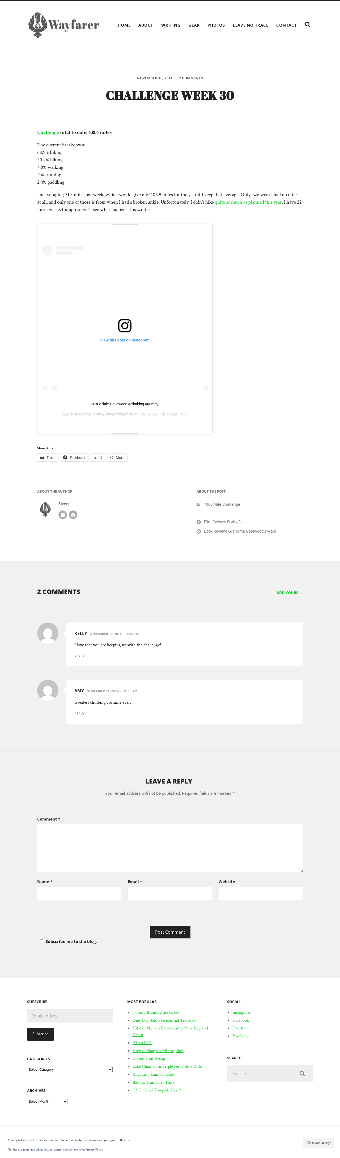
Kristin (97, 415)
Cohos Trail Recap (149, 1059)
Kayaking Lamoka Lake (153, 1075)
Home (124, 25)
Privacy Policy (94, 1150)
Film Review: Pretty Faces (226, 522)
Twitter (239, 1029)
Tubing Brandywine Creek (156, 1013)
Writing (170, 25)
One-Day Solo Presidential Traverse (164, 1021)
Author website (73, 515)
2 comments (193, 78)
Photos (216, 25)
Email (135, 882)
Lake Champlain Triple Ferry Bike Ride (167, 1067)
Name (44, 882)
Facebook (240, 1021)
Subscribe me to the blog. (67, 942)
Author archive (62, 515)
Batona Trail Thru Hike (153, 1083)
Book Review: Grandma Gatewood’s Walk (240, 531)
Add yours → (290, 593)
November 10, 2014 (153, 78)
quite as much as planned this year (248, 203)
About (145, 25)
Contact (286, 25)
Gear (193, 25)
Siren (63, 505)
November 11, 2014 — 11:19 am (112, 692)
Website (227, 882)
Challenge (48, 133)
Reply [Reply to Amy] (79, 714)
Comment (48, 820)
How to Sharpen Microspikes (158, 1051)
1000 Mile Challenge (222, 505)
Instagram (241, 1013)
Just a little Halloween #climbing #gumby (124, 405)
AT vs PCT (142, 1043)
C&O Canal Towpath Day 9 (157, 1091)
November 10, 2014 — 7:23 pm (114, 634)
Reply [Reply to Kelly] (79, 657)
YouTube (240, 1037)
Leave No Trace (251, 25)
